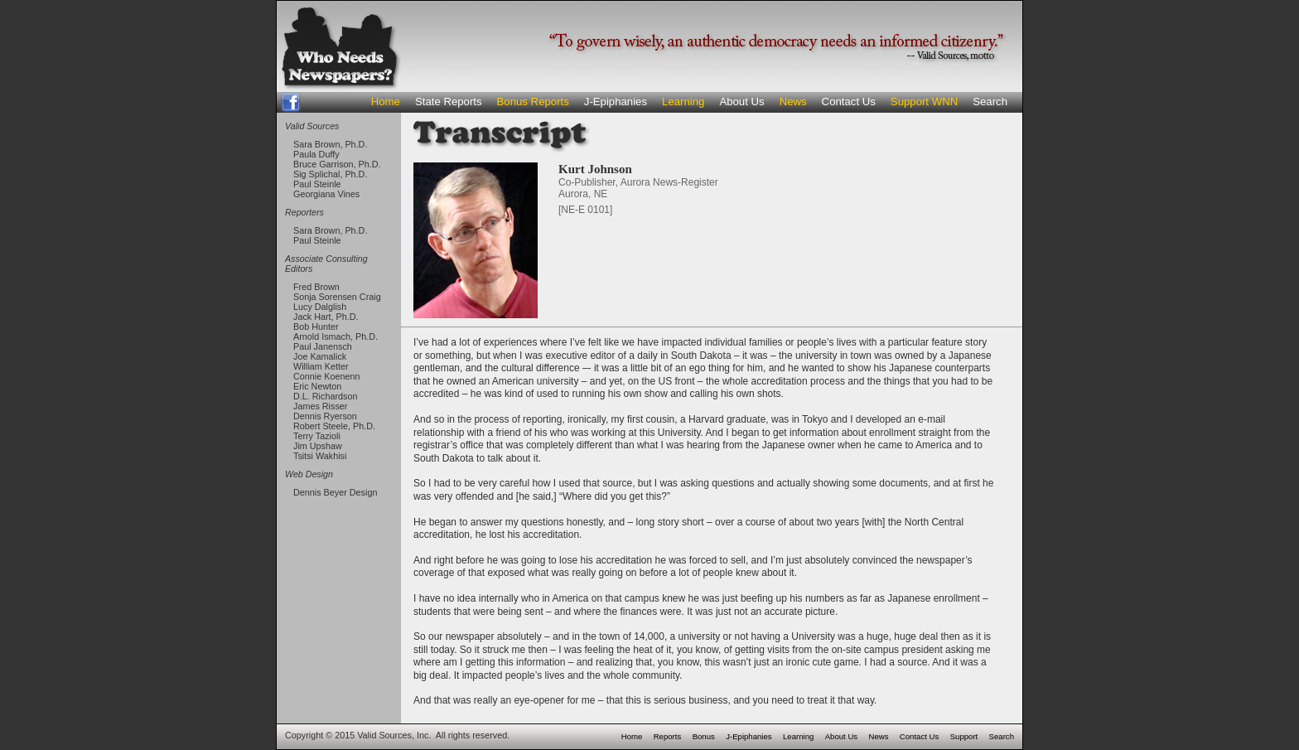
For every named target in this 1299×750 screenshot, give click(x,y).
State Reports (448, 101)
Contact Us (849, 101)
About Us (741, 101)
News (793, 101)
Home (385, 101)
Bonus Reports (533, 101)
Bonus (704, 736)
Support (964, 736)
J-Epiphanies (615, 101)
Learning (683, 101)
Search (990, 101)
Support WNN (924, 101)
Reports (668, 736)
